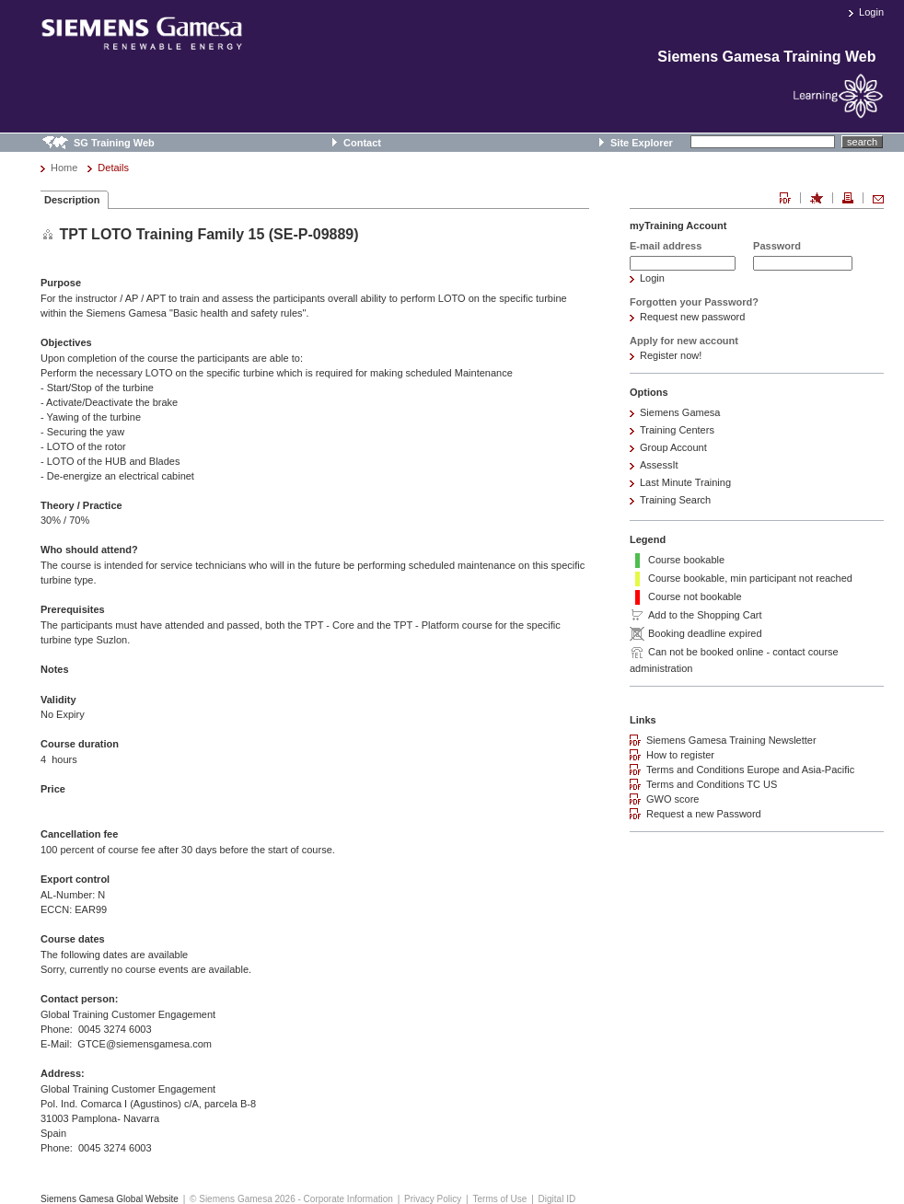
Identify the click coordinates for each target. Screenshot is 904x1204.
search (862, 141)
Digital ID (557, 1199)
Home (64, 167)
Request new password (692, 316)
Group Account (673, 447)
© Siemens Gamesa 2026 (243, 1199)
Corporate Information (348, 1199)
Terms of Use (499, 1199)
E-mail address (665, 245)
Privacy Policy (432, 1199)
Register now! (670, 355)
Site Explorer (641, 142)
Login (871, 11)
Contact (362, 142)
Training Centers (677, 429)
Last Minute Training (685, 482)
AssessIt (659, 464)
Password (777, 245)
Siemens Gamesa (680, 412)
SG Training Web (114, 142)
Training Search (675, 499)
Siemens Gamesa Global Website (110, 1199)
